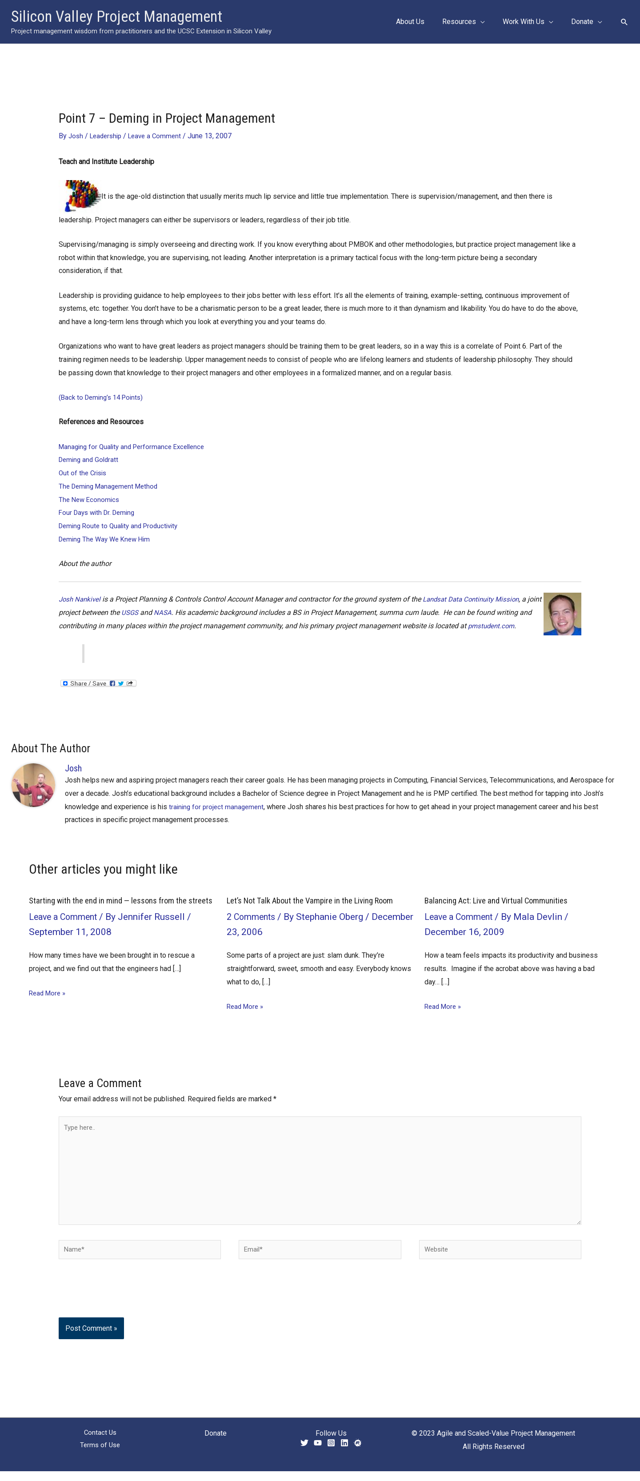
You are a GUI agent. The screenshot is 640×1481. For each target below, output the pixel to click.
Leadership (108, 136)
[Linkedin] (344, 1452)
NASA (180, 612)
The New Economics (90, 499)
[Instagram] (331, 1452)
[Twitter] (304, 1452)
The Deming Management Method (111, 486)
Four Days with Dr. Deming (99, 512)
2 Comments (253, 916)
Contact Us (100, 1443)
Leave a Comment (160, 136)
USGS (146, 612)
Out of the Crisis (84, 473)
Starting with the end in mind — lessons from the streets (113, 905)
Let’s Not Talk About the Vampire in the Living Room (317, 900)
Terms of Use (100, 1456)
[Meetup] (358, 1452)
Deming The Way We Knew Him (107, 538)
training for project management (218, 806)
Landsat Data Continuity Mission (476, 599)
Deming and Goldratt (90, 459)
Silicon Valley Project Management (116, 17)
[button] (489, 21)
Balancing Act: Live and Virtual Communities (500, 900)
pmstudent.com (506, 625)
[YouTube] (318, 1452)
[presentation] (119, 1304)
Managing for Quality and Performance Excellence (136, 446)
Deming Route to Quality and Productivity (122, 526)
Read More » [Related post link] (48, 1001)
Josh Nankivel (81, 599)
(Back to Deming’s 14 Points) (104, 397)
